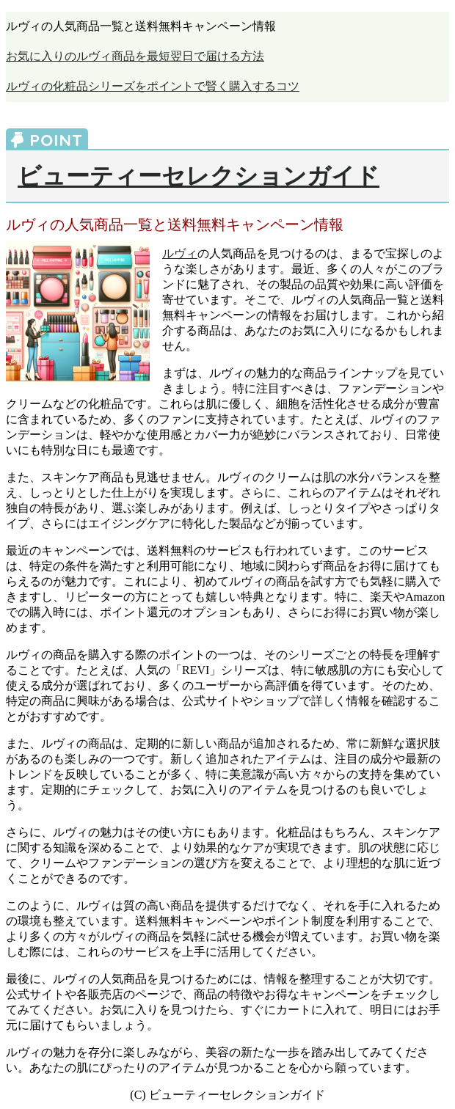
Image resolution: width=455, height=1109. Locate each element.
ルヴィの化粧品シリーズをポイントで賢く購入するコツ (152, 86)
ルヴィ (179, 253)
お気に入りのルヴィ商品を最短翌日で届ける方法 (135, 56)
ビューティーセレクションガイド (198, 176)
